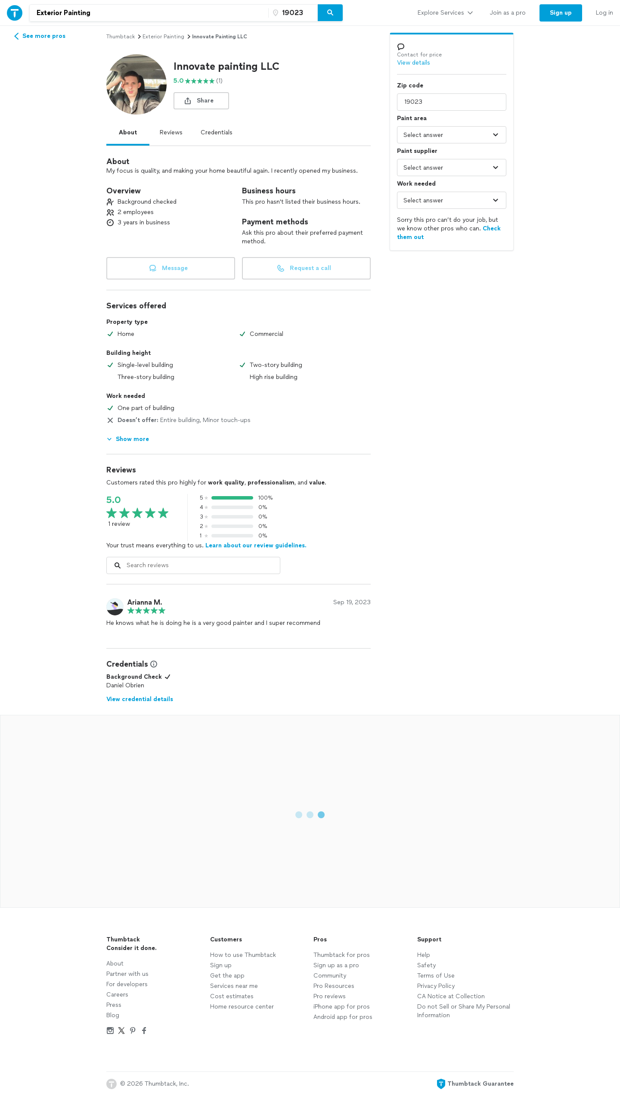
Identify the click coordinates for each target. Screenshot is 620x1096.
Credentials (216, 132)
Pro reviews (329, 996)
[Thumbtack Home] (14, 12)
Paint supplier (417, 151)
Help (423, 955)
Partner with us (127, 974)
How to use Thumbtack (243, 955)
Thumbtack (120, 37)
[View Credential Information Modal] (153, 664)
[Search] (330, 13)
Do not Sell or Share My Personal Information (463, 1011)
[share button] (201, 100)
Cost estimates (232, 996)
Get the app (227, 975)
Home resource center (242, 1006)
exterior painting (163, 37)
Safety (426, 965)
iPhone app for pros (341, 1006)
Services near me (234, 986)
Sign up (221, 965)
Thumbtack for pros (341, 955)
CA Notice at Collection (451, 996)
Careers (117, 994)
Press (113, 1005)
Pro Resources (333, 986)
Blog (112, 1015)
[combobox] (149, 13)
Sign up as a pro (336, 965)
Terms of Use (436, 975)
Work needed (416, 183)
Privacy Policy (436, 986)
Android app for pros (342, 1017)
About (128, 132)
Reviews (171, 132)
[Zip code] (292, 13)
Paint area (412, 118)
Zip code (410, 85)
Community (329, 975)
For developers (127, 984)
